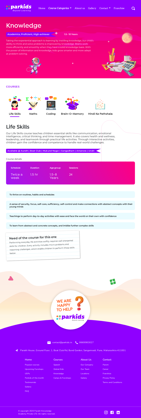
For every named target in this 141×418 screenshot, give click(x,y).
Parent (106, 364)
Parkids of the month (34, 378)
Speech (57, 364)
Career (106, 369)
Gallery (92, 8)
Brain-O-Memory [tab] (72, 106)
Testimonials (30, 382)
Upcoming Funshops (34, 369)
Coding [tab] (51, 106)
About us (80, 8)
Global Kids (59, 369)
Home (42, 8)
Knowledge (59, 373)
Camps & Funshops (62, 378)
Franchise (119, 8)
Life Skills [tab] (14, 106)
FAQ (27, 391)
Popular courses (32, 364)
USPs (27, 373)
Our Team (85, 369)
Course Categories (58, 8)
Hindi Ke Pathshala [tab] (100, 106)
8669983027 (86, 342)
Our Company (87, 364)
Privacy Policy (109, 378)
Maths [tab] (33, 106)
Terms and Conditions (112, 382)
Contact (103, 8)
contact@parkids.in (62, 342)
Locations (85, 373)
